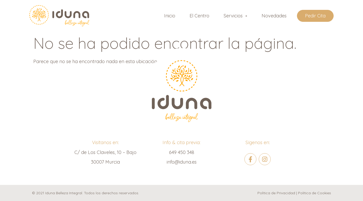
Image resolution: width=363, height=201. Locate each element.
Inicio (169, 16)
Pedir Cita (315, 16)
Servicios (235, 16)
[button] (235, 16)
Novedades (274, 16)
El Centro (199, 16)
